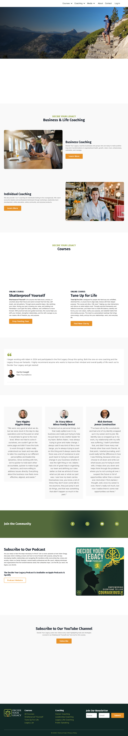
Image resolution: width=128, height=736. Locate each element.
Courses (67, 3)
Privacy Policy (72, 733)
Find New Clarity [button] (81, 323)
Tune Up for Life (74, 635)
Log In (117, 3)
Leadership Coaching (64, 717)
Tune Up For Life (31, 720)
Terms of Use (62, 733)
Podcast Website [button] (15, 580)
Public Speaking (62, 723)
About (100, 3)
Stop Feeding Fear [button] (20, 321)
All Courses (29, 714)
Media (91, 3)
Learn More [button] (74, 156)
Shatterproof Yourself (59, 635)
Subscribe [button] (64, 641)
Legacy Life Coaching (64, 720)
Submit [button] (117, 715)
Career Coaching (62, 714)
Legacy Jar (29, 723)
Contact (108, 3)
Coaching (79, 3)
